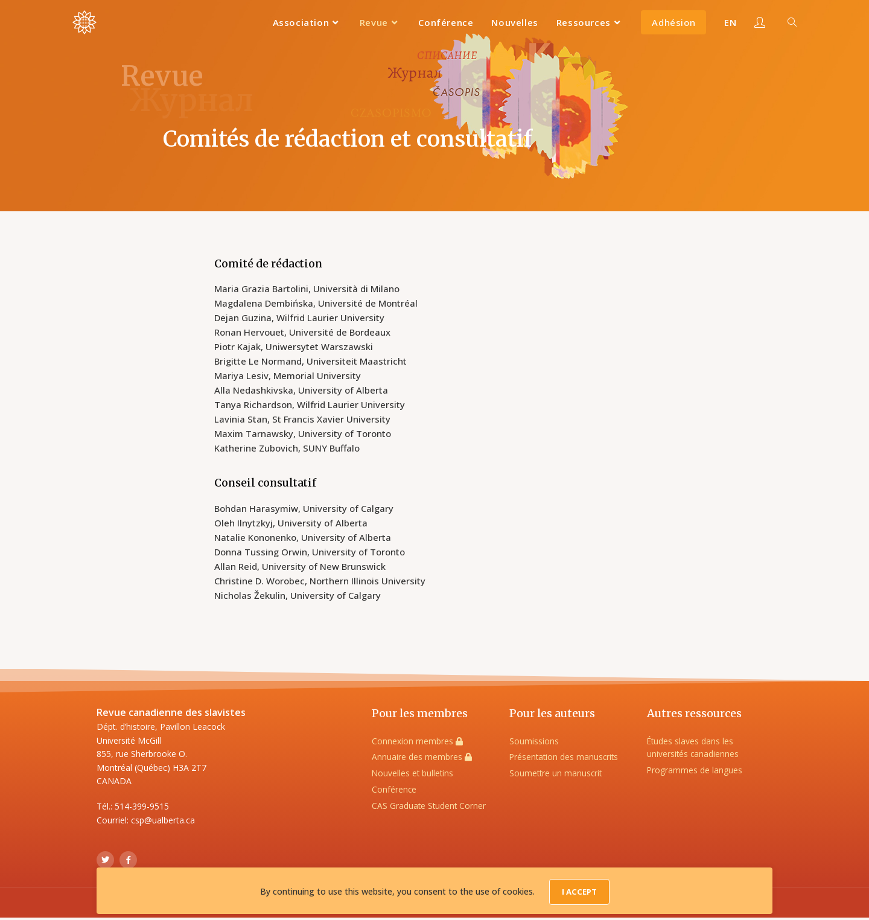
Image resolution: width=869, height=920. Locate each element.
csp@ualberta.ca (163, 820)
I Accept (579, 894)
